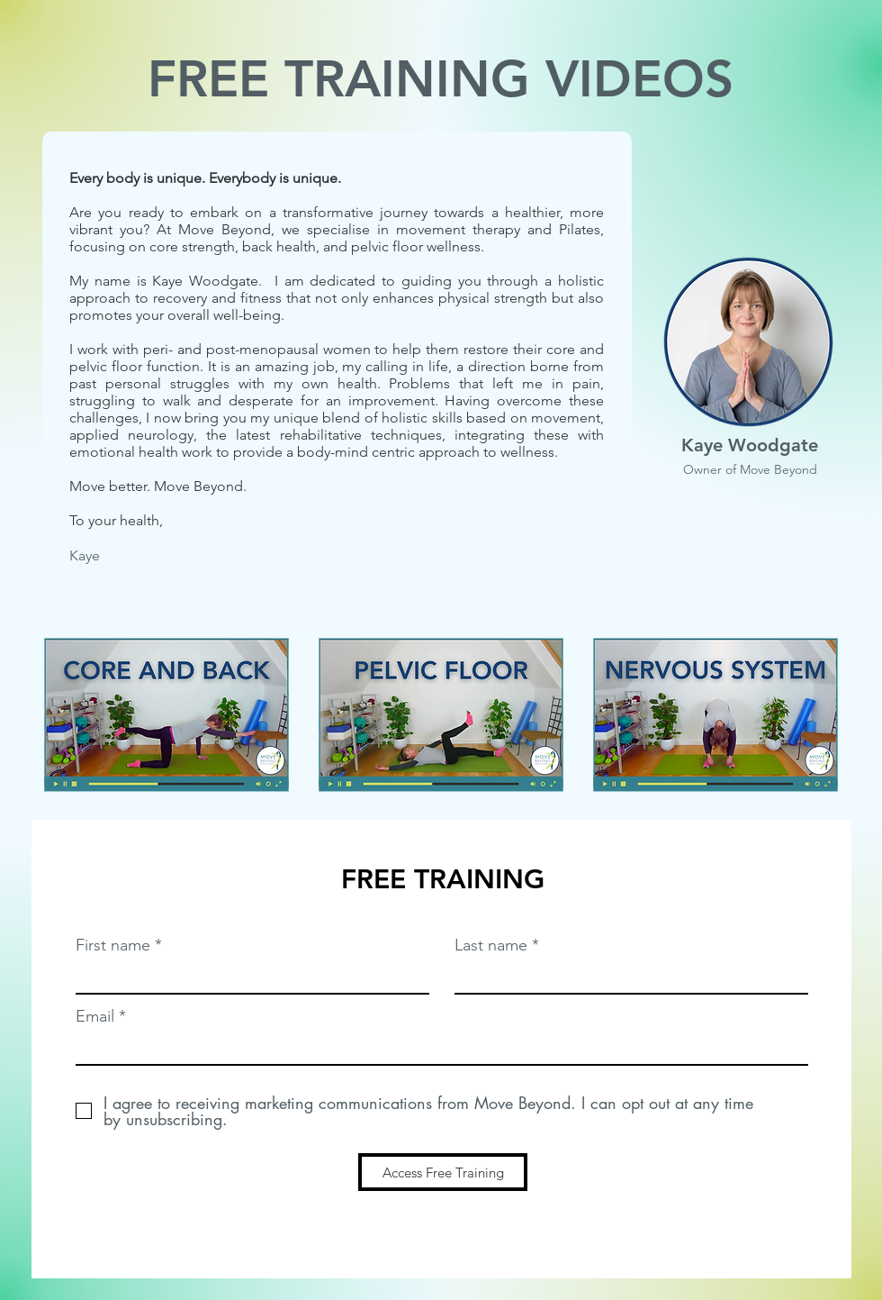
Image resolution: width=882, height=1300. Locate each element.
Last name (490, 945)
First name (113, 945)
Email (95, 1016)
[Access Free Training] (442, 1172)
